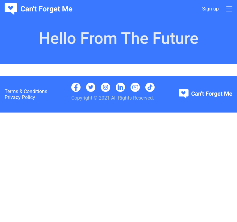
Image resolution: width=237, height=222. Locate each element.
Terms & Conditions (26, 91)
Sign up (210, 9)
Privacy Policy (20, 97)
